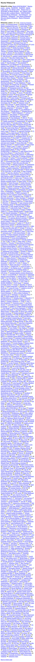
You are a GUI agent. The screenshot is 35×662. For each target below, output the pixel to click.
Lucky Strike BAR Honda (13, 214)
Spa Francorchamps (15, 271)
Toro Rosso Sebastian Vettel (11, 538)
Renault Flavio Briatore (10, 399)
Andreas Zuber (28, 578)
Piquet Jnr (14, 369)
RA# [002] (26, 191)
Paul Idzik (22, 601)
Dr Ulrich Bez (7, 171)
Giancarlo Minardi (21, 309)
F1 (8, 91)
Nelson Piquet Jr (26, 161)
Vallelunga (9, 404)
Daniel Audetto (12, 96)
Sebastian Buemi (6, 625)
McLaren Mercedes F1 (27, 316)
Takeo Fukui (28, 409)
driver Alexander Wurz (20, 525)
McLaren (15, 36)
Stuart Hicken (5, 359)
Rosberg (20, 78)
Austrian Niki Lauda (23, 610)
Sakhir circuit (25, 346)
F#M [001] (28, 93)
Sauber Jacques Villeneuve (24, 546)
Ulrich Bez (6, 279)
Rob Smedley (28, 585)
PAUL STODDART (7, 576)
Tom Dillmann (12, 641)
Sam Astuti (16, 466)
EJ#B (2, 278)
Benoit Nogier (29, 343)
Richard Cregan (26, 98)
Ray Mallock (23, 328)
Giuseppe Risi (25, 138)
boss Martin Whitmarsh (24, 16)
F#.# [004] (16, 138)
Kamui (28, 636)
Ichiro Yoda (6, 533)
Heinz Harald (19, 474)
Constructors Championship (23, 505)
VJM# (26, 81)
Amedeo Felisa (17, 123)
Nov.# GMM (15, 638)
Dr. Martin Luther (14, 9)
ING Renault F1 (21, 216)
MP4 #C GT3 (28, 456)
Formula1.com (18, 196)
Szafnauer (31, 198)
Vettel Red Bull (19, 169)
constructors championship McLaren (18, 611)
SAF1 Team (24, 281)
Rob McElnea (17, 613)
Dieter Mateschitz (6, 516)
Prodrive (21, 595)
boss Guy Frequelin (18, 636)
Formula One (15, 84)
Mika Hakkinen (25, 314)
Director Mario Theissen (23, 471)
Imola (10, 196)
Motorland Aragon (27, 396)
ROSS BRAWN (25, 168)
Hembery (3, 249)
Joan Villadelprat (20, 83)
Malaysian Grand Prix (27, 128)
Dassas (32, 278)
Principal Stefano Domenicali (9, 389)
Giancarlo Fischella (15, 500)
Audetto (29, 121)
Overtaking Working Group (9, 491)
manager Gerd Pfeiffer (7, 193)
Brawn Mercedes (22, 143)
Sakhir (3, 510)
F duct (22, 374)
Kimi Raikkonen (23, 44)
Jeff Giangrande (20, 468)
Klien (2, 513)
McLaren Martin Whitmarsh (9, 18)
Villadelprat (4, 114)
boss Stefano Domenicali (24, 34)
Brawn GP (22, 99)
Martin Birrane (19, 321)
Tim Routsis (13, 119)
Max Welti (29, 321)
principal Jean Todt (20, 186)
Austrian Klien (5, 348)
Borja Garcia (4, 546)
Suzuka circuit (23, 571)
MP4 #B (14, 221)
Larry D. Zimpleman (15, 469)
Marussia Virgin (27, 433)
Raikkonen (12, 46)
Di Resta (9, 186)
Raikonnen (9, 191)
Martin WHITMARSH (19, 6)
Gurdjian (3, 326)
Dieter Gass (18, 178)
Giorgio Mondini (13, 501)
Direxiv (21, 453)
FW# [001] (12, 89)
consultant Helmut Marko (19, 348)
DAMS (32, 398)
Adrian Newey (7, 61)
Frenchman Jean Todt (12, 161)
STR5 (19, 263)
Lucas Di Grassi (14, 288)
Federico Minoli (5, 613)
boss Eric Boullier (16, 81)
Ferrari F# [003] (5, 164)
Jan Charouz (17, 623)
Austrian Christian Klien (8, 454)
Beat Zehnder (13, 453)
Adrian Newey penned (7, 224)
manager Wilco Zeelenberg (11, 414)
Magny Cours (11, 146)
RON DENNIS (24, 129)
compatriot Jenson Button (10, 446)
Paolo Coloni (5, 131)
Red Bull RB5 (11, 334)
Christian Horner (12, 24)
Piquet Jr (13, 131)
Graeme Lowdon (6, 148)
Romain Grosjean (21, 324)
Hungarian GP (5, 238)
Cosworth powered (13, 304)
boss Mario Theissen (9, 34)
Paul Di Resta (25, 459)
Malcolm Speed (18, 566)
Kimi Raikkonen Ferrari (10, 344)
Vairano (26, 366)
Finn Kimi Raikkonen (15, 401)
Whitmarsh (11, 16)
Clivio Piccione (11, 526)
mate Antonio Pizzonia (19, 495)
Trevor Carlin (5, 39)
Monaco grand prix (13, 188)
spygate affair (12, 571)
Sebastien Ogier (13, 656)
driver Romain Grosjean (18, 463)
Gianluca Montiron (8, 219)
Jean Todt (24, 28)
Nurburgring (22, 189)
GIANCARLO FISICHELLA (9, 408)
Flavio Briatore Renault (8, 236)
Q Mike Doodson (28, 383)
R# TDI (25, 488)
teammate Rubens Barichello (9, 461)
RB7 (8, 241)
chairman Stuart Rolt (20, 556)
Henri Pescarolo (14, 183)
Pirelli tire (4, 288)
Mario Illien (14, 311)
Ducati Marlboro (16, 588)
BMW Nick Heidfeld (14, 531)
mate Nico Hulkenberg (26, 436)
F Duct (5, 229)
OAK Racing (12, 590)
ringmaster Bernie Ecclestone (15, 418)
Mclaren (13, 279)
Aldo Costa (16, 61)
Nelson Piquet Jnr (14, 433)
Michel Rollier (28, 336)
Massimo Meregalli (6, 333)
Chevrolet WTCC (6, 643)
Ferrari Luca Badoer (21, 555)
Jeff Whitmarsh (23, 14)
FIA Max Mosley (13, 129)
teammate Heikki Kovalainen (24, 338)
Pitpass (29, 334)
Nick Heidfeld (22, 63)
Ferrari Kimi (18, 366)
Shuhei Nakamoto (21, 104)
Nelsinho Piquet (18, 298)
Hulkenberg (30, 154)
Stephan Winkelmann (7, 598)
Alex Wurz (30, 231)
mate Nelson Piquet (26, 151)
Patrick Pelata (23, 581)
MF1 (2, 161)
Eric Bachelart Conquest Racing (12, 318)
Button (26, 208)
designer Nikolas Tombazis (16, 51)
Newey (15, 625)
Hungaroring (4, 118)
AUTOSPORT (12, 274)
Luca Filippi (27, 399)
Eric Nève (17, 633)
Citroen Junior (13, 249)
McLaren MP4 (13, 184)
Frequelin (3, 271)
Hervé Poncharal (6, 484)
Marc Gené (24, 439)
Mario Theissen (5, 36)
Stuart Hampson (24, 625)
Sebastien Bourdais (6, 556)
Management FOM (26, 414)
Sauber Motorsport (25, 653)
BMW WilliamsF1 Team (12, 86)
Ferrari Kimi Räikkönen (10, 536)
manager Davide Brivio (8, 646)
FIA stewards (30, 353)
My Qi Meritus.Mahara (13, 518)
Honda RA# (14, 266)
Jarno (14, 241)
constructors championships (21, 503)
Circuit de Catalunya (17, 74)
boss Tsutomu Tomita (15, 194)
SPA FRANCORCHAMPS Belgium (20, 575)
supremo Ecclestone (15, 254)
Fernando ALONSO (15, 655)
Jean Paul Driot (19, 153)
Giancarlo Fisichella (24, 131)
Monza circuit (11, 409)
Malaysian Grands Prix (8, 565)
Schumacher (28, 229)
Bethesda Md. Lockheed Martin (10, 13)
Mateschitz (14, 203)
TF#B (22, 301)
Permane (18, 199)
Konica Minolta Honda (16, 211)
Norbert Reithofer (19, 313)
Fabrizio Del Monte (11, 545)
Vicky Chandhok (22, 530)
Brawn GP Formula (23, 454)
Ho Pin (21, 536)
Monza (26, 123)
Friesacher (20, 540)
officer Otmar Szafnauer (21, 293)
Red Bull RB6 (21, 378)
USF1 (11, 448)
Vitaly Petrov (27, 271)
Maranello (4, 184)
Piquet (23, 209)
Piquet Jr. (15, 281)
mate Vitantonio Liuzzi (18, 361)
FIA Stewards (23, 398)
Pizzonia (11, 243)
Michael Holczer (24, 641)
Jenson (13, 166)
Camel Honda (19, 616)
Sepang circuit (5, 378)
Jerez (27, 301)
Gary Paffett (13, 328)
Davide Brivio (15, 111)
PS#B (29, 308)
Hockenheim (6, 71)
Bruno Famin (29, 211)
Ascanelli (26, 146)
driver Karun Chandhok (26, 600)
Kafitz (9, 525)
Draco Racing (17, 403)
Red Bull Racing (15, 116)
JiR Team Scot (18, 443)
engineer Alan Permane (8, 66)
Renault (23, 251)
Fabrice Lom (6, 156)
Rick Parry (8, 605)
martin (3, 8)
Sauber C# (20, 223)
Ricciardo (28, 386)
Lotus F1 (27, 358)
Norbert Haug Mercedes (20, 71)
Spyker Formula (13, 363)
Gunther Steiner (5, 209)
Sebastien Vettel (13, 563)
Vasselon (24, 84)
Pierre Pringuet (17, 603)
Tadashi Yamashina (13, 168)
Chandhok (6, 256)
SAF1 (12, 546)
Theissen (3, 51)
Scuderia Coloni (5, 281)
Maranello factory (12, 429)
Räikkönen (4, 64)
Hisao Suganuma (15, 159)
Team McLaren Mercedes (20, 163)
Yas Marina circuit (15, 268)
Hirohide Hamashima (22, 204)
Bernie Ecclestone (14, 73)
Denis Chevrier (29, 78)
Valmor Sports (29, 419)
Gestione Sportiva (15, 488)
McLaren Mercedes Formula (17, 490)
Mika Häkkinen (5, 636)
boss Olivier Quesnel (15, 341)
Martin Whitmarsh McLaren (9, 26)
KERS (27, 196)
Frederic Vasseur (6, 163)
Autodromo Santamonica (23, 598)
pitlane (13, 158)
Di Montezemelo (26, 389)
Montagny (15, 294)
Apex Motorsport (26, 538)
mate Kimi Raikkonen (7, 269)
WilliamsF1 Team (8, 468)
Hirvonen (16, 570)
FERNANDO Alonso (27, 464)
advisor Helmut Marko (7, 149)
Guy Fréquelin (27, 159)
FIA (29, 136)
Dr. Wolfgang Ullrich (7, 204)
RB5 (2, 296)
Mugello (23, 426)
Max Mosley (14, 114)
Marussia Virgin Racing (8, 394)
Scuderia (12, 306)
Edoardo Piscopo (6, 391)
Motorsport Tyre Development (18, 528)
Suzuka (3, 316)
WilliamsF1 (4, 88)
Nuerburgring (5, 449)
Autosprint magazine (14, 615)
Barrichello (25, 61)
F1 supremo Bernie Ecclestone (17, 218)
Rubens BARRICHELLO (14, 618)
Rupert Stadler (19, 333)
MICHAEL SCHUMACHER (9, 253)
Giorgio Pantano (18, 343)
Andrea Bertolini (8, 616)
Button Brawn (23, 319)
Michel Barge (24, 558)
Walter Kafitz (22, 181)
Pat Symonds (25, 64)
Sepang (15, 284)
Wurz (18, 149)
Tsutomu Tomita (6, 48)
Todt (23, 59)
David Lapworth (20, 94)
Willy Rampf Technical (17, 206)
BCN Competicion (23, 458)
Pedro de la (15, 533)
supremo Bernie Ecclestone (9, 600)
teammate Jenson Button (14, 336)
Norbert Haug (24, 36)
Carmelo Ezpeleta (19, 144)
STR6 (17, 314)
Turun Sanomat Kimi (7, 471)
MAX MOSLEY (23, 526)
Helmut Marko (17, 481)
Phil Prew (5, 203)
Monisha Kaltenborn (7, 83)
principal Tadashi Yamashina (11, 384)
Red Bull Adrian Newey (10, 398)
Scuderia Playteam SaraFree (15, 406)
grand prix (16, 356)
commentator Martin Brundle (9, 464)
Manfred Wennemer (28, 476)
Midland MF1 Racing (25, 286)
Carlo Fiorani (7, 441)
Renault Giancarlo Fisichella (9, 299)
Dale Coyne (30, 601)
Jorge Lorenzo (5, 638)
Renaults (27, 548)
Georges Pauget (26, 596)
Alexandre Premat (23, 371)
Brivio (30, 276)
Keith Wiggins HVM (12, 296)
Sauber (28, 74)
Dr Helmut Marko (21, 269)
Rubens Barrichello (18, 68)
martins (8, 8)
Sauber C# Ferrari (6, 313)
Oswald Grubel (17, 478)
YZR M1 (26, 469)
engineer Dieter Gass (22, 176)
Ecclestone (10, 104)
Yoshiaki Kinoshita (18, 391)
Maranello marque (6, 443)
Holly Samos (13, 581)
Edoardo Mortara (14, 621)
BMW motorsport (21, 193)
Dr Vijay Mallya (11, 278)
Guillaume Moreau (20, 608)
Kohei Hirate (18, 585)
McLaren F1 (15, 359)
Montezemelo (18, 511)
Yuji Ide (23, 501)
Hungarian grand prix (7, 136)
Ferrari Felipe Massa (12, 128)
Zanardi (24, 643)
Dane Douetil (26, 188)
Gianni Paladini (14, 580)
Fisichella (25, 49)
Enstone (29, 313)
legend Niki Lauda (14, 535)
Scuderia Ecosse (28, 423)
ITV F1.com (23, 96)
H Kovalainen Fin (8, 364)
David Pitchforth (22, 46)
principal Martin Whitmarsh (9, 14)
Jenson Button (5, 74)
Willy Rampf (21, 31)
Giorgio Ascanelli (15, 41)
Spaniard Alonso (6, 138)
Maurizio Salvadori (18, 451)
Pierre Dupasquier (17, 69)
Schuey (26, 246)
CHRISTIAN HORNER (14, 423)
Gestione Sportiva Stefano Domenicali (21, 273)
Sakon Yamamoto (19, 424)
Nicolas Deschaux (6, 570)
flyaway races (15, 346)
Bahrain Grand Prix (18, 164)
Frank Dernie (13, 261)
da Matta (28, 635)
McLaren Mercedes (13, 28)
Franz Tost (13, 44)
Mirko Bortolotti (12, 626)
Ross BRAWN (24, 626)
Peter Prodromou (16, 449)
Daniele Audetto (13, 109)
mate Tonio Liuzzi (12, 316)
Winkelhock (6, 630)
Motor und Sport (15, 264)
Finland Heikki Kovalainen (25, 306)
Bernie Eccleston (24, 620)
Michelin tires (28, 511)
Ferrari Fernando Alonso (22, 388)
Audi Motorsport (11, 319)
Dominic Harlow (6, 123)
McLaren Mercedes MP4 (10, 228)
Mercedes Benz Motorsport (9, 99)
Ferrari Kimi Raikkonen (18, 238)
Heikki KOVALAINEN (10, 650)
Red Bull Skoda (25, 645)
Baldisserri (15, 151)
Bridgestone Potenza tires (8, 551)
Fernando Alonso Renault (20, 484)
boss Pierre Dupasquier (19, 308)
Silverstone (19, 108)
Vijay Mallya (11, 540)
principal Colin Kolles (13, 49)
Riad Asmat (30, 59)
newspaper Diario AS (22, 226)
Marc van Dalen (23, 141)
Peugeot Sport (21, 276)
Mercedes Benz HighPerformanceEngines (20, 560)
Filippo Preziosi (11, 258)
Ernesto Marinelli (19, 516)
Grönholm (4, 500)
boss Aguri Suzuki (13, 133)
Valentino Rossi (20, 561)
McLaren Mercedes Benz (8, 124)
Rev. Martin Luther (25, 11)
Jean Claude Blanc (12, 479)
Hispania (25, 623)
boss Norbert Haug (22, 106)
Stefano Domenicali (26, 24)
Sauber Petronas (26, 183)
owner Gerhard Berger (15, 229)
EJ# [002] (16, 643)
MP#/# (3, 336)
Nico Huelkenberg (25, 461)
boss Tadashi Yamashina (10, 213)
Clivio (26, 603)
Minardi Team (5, 463)
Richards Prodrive (16, 583)
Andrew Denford (28, 254)
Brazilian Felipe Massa (27, 363)
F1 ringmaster (14, 459)
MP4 (20, 399)
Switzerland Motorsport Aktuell (10, 239)
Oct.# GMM (18, 438)
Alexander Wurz (6, 386)
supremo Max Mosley (13, 349)
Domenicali (24, 29)
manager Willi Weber (7, 309)
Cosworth (4, 401)
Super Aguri (21, 241)
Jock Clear (11, 216)
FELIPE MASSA (8, 561)
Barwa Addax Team (12, 645)
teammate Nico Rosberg (27, 648)
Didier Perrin (6, 383)
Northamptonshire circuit (8, 371)
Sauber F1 (16, 441)
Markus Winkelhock (7, 314)
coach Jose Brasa (6, 623)
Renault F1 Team (28, 199)
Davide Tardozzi (22, 565)
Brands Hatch (5, 628)
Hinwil (5, 199)
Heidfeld (28, 53)
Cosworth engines (14, 476)
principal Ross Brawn (17, 154)
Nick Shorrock (29, 69)
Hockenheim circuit (7, 393)
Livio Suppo (4, 268)
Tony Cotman (17, 379)
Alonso (21, 93)
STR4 (9, 289)
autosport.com (7, 233)
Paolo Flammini (5, 521)
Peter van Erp (5, 266)
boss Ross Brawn (14, 29)
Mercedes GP (5, 98)
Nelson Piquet (26, 570)
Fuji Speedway (22, 606)
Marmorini (16, 209)
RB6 (4, 129)
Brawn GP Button (25, 515)
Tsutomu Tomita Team (23, 591)
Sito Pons (27, 401)
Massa (30, 251)
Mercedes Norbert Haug (16, 58)
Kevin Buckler (28, 541)
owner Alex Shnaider (18, 368)
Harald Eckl (23, 221)
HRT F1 (24, 118)
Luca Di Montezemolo (26, 249)
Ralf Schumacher (22, 134)
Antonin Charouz (8, 338)
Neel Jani (9, 366)
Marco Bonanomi (24, 483)
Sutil (28, 101)
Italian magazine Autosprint (16, 234)
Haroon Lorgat (19, 576)
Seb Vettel (24, 133)
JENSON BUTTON (7, 178)
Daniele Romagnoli (12, 331)
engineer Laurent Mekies (19, 56)
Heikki (3, 91)
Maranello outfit (5, 68)
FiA (13, 226)
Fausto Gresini (5, 226)
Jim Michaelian (22, 278)
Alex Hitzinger (12, 326)
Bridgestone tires (28, 531)
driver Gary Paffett (26, 311)
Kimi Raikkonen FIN (17, 523)
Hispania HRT (7, 603)
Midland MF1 (25, 441)
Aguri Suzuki (15, 98)
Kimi (30, 181)
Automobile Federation (18, 520)
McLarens (4, 194)
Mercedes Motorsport (7, 198)
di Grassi (22, 326)
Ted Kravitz (18, 498)
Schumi (22, 228)
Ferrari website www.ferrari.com (12, 586)
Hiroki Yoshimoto (20, 573)
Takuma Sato (28, 481)
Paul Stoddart (19, 53)
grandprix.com (7, 358)
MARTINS (14, 8)
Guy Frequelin (25, 173)
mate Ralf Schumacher (26, 323)
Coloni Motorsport (12, 374)
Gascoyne (4, 535)
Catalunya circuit (26, 288)
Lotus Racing (17, 289)
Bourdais (22, 284)
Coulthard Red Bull (6, 573)
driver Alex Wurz (18, 339)
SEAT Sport (17, 283)
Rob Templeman (12, 620)
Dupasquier (4, 264)
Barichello (24, 359)
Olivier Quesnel (7, 79)
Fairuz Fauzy (5, 520)
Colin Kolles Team (15, 208)
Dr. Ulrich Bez (7, 424)
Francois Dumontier (25, 248)
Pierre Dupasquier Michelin (17, 351)
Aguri (8, 403)
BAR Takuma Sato (25, 651)
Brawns (29, 520)
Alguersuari (22, 274)
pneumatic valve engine (8, 610)
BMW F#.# (25, 535)
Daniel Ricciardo (26, 508)
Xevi (20, 434)
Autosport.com (5, 294)
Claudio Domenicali (9, 121)
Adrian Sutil (4, 206)
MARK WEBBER (6, 283)
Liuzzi (19, 146)
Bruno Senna (30, 169)
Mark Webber (15, 91)
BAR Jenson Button (19, 233)
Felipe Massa (26, 73)
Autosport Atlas (23, 543)
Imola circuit (26, 506)
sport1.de (31, 381)
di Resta (28, 113)
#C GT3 (26, 438)
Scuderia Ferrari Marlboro (8, 141)
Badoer (25, 263)
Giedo (31, 439)
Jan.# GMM (26, 486)
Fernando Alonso (25, 38)
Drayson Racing (22, 646)
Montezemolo (21, 121)
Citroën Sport (15, 256)
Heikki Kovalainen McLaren (23, 593)
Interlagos (4, 183)
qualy (19, 394)
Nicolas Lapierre (6, 343)
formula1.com (5, 369)
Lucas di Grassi (25, 266)
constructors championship (9, 244)
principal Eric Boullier (25, 89)
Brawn (3, 31)
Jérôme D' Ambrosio (21, 431)
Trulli (23, 91)
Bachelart (28, 453)
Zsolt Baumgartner (24, 291)
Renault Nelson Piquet (18, 630)
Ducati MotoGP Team (21, 421)
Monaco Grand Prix (17, 201)
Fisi (18, 166)
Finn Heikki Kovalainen (10, 595)
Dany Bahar (10, 106)
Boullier (25, 41)
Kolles (3, 63)
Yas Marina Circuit (26, 533)
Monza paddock (7, 438)
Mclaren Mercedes (24, 650)
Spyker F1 (30, 228)
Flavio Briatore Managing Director (20, 174)
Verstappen (4, 483)
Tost (4, 241)
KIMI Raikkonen (14, 508)
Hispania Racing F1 (7, 498)
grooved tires (26, 518)
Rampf (23, 86)
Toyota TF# (13, 483)
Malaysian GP (22, 258)
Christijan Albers (24, 279)
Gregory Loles (28, 444)
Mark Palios (4, 653)
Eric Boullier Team (8, 324)
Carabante (25, 384)
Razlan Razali (7, 478)
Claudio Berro (5, 373)
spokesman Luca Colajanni (11, 251)
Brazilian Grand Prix (22, 219)
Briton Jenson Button (14, 486)
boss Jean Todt (15, 59)
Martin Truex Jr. (26, 9)
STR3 (14, 103)
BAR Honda (29, 54)
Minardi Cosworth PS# (9, 601)
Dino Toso (16, 156)
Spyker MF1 (22, 381)
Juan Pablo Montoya (7, 593)
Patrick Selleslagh (21, 364)
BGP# (27, 223)
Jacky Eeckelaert (22, 236)
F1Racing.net (19, 404)
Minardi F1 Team (19, 231)
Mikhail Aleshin (27, 568)
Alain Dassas (29, 201)
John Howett (6, 56)
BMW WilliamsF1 (17, 113)
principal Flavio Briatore (20, 148)
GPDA (20, 246)
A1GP (15, 651)
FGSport (24, 633)
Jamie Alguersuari (28, 615)
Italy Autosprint (26, 621)
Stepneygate (4, 174)
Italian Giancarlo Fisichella (11, 596)
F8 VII (9, 511)
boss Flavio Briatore (7, 153)
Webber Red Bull (14, 428)
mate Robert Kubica (15, 553)
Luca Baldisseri (25, 109)
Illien (4, 274)
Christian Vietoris (14, 396)
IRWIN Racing (17, 605)
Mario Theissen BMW (7, 139)
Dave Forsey (4, 548)
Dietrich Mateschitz (7, 474)
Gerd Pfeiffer (24, 429)
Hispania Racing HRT (24, 124)
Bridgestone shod (17, 413)
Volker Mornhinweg (17, 548)
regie (32, 535)
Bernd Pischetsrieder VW (10, 411)
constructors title (12, 510)
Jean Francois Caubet (7, 176)
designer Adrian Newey (26, 119)
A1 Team (23, 408)
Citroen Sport (7, 416)
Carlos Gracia (15, 373)
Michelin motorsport (22, 224)
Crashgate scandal (6, 651)
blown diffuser (19, 419)
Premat (3, 289)
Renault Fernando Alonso (8, 181)
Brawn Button (13, 648)
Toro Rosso (13, 93)
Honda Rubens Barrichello (9, 434)
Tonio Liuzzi (6, 339)
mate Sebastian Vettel (26, 203)
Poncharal (6, 543)
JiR (22, 635)
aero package (28, 498)
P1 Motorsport (18, 358)
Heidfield (27, 393)
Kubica (24, 116)
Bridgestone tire (13, 439)
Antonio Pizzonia (26, 156)
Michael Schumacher (19, 126)
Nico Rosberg (5, 111)
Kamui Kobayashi (11, 286)
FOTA (22, 446)
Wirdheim (17, 473)
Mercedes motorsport (7, 108)
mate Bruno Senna (16, 628)
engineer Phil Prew (6, 169)
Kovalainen (4, 44)
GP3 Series (18, 493)
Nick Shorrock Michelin (26, 244)
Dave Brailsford (5, 303)
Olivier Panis (5, 158)
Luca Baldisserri (14, 64)
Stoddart (22, 261)
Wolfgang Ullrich (21, 136)
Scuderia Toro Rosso (13, 179)
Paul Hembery (11, 63)
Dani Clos (4, 621)
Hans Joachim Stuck (28, 466)
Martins (30, 6)
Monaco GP (22, 213)
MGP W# (12, 263)
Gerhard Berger (5, 113)
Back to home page (6, 659)
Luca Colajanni (26, 179)
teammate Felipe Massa (16, 329)
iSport (18, 354)
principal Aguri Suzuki (7, 143)
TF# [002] (6, 201)
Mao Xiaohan (25, 563)
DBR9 (3, 540)
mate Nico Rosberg (13, 173)
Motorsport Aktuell (6, 231)
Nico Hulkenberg (11, 189)
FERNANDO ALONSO (8, 134)
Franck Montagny (6, 293)
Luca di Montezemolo (23, 66)
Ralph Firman (13, 436)
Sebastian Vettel (23, 103)
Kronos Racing (17, 541)
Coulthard (4, 94)
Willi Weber (16, 171)
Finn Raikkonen (15, 118)
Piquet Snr (26, 473)
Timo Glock (27, 194)
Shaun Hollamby (13, 515)
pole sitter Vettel (24, 369)
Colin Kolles (23, 26)
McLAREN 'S (28, 628)
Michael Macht (11, 606)
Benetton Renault (23, 551)
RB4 (32, 226)
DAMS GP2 (16, 416)
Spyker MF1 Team (22, 550)
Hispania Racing (27, 111)
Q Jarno (5, 580)
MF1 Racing (13, 381)
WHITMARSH (25, 13)
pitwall (11, 199)
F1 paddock (21, 334)
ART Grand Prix (7, 421)
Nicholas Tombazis (27, 356)
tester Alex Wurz (25, 294)
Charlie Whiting (19, 101)
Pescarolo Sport (5, 451)
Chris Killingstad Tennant (14, 631)
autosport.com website (17, 353)
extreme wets (7, 466)
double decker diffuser (19, 521)
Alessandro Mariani (14, 568)
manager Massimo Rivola (22, 448)
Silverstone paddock (13, 635)
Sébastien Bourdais (25, 491)
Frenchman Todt (6, 103)
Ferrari (11, 94)
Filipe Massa (6, 495)
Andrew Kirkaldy (16, 456)
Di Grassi (3, 196)
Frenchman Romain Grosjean (18, 496)
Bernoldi (26, 449)
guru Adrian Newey (11, 558)
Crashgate (4, 655)
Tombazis (4, 508)
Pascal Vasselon (19, 79)
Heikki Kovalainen (18, 48)
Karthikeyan (18, 393)
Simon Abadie (5, 456)
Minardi (31, 218)
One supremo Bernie (15, 578)
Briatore (10, 53)
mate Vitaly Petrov (8, 354)
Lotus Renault (17, 383)
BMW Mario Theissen (7, 76)
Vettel (8, 69)
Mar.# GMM (11, 376)
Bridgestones (14, 653)
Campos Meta (27, 376)
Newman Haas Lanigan (8, 530)
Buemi (3, 104)
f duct (29, 234)
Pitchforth (4, 490)
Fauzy (19, 376)
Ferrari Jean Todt (6, 126)
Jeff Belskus (4, 488)
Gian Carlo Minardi (22, 76)
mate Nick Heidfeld (16, 444)
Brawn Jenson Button (9, 246)
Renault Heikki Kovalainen (14, 513)
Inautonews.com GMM (8, 550)
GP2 (2, 189)
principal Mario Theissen (8, 78)
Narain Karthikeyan (7, 493)
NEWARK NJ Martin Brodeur (10, 11)
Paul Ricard (6, 308)
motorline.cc (27, 268)
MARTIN (22, 8)
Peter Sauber (11, 31)
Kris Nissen (23, 411)
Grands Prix (25, 264)
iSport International (6, 388)
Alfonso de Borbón (6, 473)
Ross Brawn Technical (23, 243)
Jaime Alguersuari (11, 259)
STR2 (13, 378)
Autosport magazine (25, 545)
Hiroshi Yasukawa (27, 239)
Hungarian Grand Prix (16, 88)
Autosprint (4, 506)
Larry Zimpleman (13, 426)
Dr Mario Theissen (6, 54)
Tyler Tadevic (29, 413)
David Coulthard (22, 158)
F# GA (15, 291)
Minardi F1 (28, 298)
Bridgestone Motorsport (8, 223)
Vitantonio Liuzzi (18, 303)
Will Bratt (14, 543)
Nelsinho (3, 571)
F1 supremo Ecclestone (23, 139)
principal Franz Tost (20, 43)
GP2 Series (4, 273)
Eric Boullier (30, 33)
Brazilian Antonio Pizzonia (9, 248)
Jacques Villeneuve (13, 301)
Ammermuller (5, 583)
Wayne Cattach (5, 221)
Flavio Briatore (18, 54)
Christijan (18, 191)
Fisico (26, 341)
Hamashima (30, 595)
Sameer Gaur (10, 591)
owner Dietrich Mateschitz (9, 323)
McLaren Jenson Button (8, 458)
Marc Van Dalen (21, 198)
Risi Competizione (25, 331)
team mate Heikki (14, 506)
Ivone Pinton (29, 536)
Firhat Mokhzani (29, 493)
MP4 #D (20, 409)
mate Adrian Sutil (18, 386)
